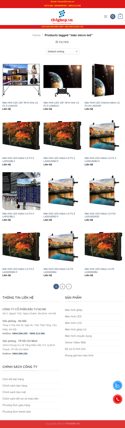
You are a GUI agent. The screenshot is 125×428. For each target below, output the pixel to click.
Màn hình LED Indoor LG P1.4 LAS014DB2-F (100, 159)
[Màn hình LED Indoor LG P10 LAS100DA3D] (104, 191)
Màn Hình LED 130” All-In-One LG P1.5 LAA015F (20, 104)
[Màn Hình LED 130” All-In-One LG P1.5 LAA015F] (21, 80)
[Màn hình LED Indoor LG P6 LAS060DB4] (104, 246)
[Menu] (106, 16)
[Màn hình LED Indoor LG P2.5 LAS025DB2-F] (21, 246)
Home (37, 35)
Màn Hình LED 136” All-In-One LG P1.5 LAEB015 (61, 104)
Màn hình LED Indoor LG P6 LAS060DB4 (99, 270)
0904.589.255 (20, 353)
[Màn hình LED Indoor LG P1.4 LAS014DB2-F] (104, 135)
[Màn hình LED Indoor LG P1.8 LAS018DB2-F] (62, 191)
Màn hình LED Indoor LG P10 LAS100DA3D (100, 215)
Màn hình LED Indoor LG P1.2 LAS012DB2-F (59, 159)
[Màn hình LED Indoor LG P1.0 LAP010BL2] (21, 135)
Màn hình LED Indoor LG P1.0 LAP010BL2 (18, 159)
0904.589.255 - (21, 333)
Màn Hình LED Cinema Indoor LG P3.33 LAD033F (102, 104)
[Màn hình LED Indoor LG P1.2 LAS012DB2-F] (62, 135)
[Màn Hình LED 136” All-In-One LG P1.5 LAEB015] (62, 80)
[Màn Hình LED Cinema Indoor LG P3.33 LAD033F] (104, 80)
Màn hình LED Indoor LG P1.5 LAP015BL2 (18, 215)
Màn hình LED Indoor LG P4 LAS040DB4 (58, 270)
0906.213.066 (37, 333)
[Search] (112, 16)
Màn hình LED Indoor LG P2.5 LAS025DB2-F (18, 270)
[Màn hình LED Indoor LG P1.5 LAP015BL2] (21, 191)
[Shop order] (62, 51)
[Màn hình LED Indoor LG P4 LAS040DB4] (62, 246)
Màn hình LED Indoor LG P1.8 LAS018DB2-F (59, 215)
